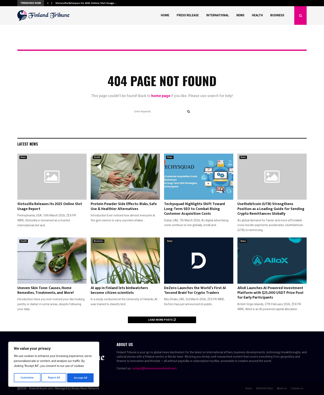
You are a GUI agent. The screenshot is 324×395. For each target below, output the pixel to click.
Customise (27, 378)
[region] (53, 365)
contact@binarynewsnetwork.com (154, 368)
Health (257, 15)
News (240, 15)
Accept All (81, 378)
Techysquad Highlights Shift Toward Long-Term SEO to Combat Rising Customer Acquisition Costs (194, 209)
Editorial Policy (264, 388)
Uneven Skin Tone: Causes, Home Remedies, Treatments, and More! (45, 290)
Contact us (297, 388)
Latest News (27, 144)
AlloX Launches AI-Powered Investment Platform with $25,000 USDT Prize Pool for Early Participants (270, 293)
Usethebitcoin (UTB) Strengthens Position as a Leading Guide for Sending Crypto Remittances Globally (270, 209)
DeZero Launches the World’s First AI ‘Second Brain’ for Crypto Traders (195, 290)
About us (282, 388)
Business (277, 15)
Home (165, 15)
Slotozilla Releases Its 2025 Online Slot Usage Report (49, 206)
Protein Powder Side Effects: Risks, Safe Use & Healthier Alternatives (124, 206)
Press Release (188, 15)
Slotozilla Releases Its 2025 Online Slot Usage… (86, 3)
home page (160, 96)
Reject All (54, 378)
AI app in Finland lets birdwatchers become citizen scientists (119, 290)
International (217, 15)
